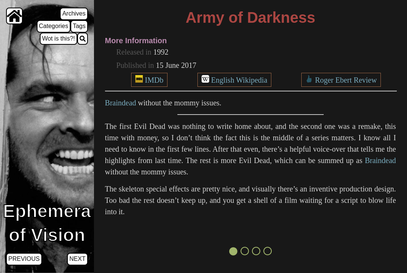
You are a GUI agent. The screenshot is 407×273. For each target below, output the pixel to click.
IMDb (154, 80)
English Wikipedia (239, 80)
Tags (79, 26)
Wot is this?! (58, 38)
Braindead (120, 103)
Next (77, 259)
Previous (24, 259)
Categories (53, 26)
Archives (73, 13)
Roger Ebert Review (346, 80)
